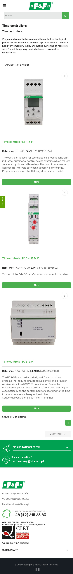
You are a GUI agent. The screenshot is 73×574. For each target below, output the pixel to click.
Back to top (58, 434)
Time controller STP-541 (17, 142)
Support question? (21, 457)
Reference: (8, 151)
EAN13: (29, 151)
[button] (36, 182)
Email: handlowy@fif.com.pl (15, 504)
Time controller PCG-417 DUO (21, 258)
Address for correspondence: (18, 522)
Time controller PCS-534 (18, 361)
